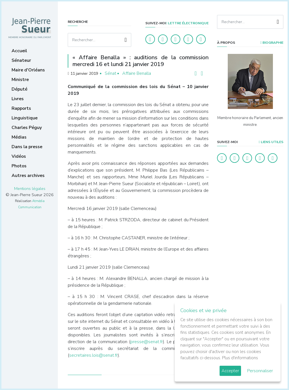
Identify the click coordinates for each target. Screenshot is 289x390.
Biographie (271, 42)
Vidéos (19, 156)
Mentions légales (29, 188)
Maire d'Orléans (28, 70)
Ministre (20, 79)
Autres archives (28, 175)
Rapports (21, 108)
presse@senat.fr (146, 342)
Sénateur (21, 60)
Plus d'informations (240, 358)
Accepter (230, 371)
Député (19, 89)
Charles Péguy (27, 127)
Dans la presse (27, 147)
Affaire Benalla (136, 73)
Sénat (110, 73)
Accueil (19, 51)
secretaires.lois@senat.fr (93, 355)
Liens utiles (271, 142)
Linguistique (25, 118)
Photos (19, 166)
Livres (18, 99)
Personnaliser (260, 371)
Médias (19, 137)
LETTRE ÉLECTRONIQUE (187, 23)
